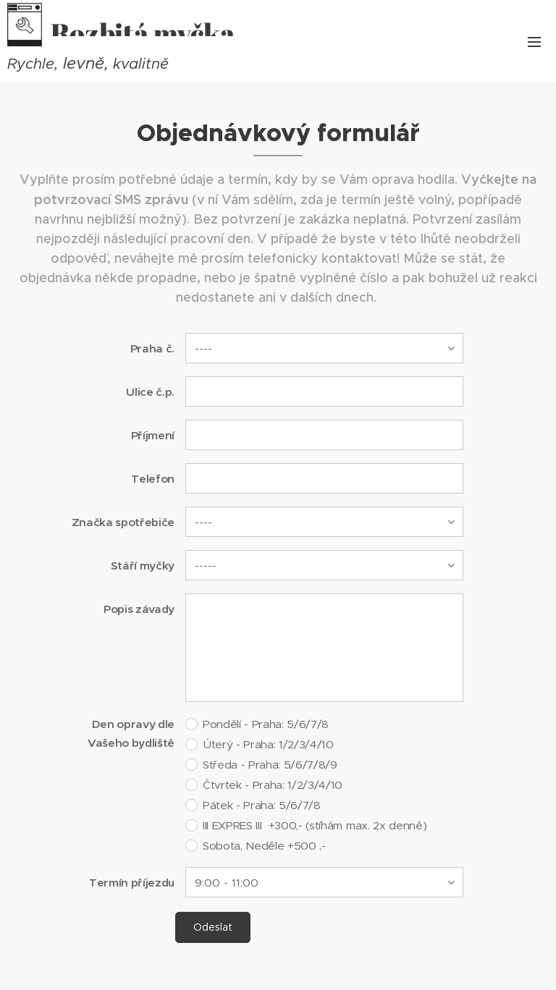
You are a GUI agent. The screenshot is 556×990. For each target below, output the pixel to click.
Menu (534, 42)
